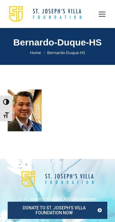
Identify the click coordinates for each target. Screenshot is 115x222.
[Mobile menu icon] (102, 14)
